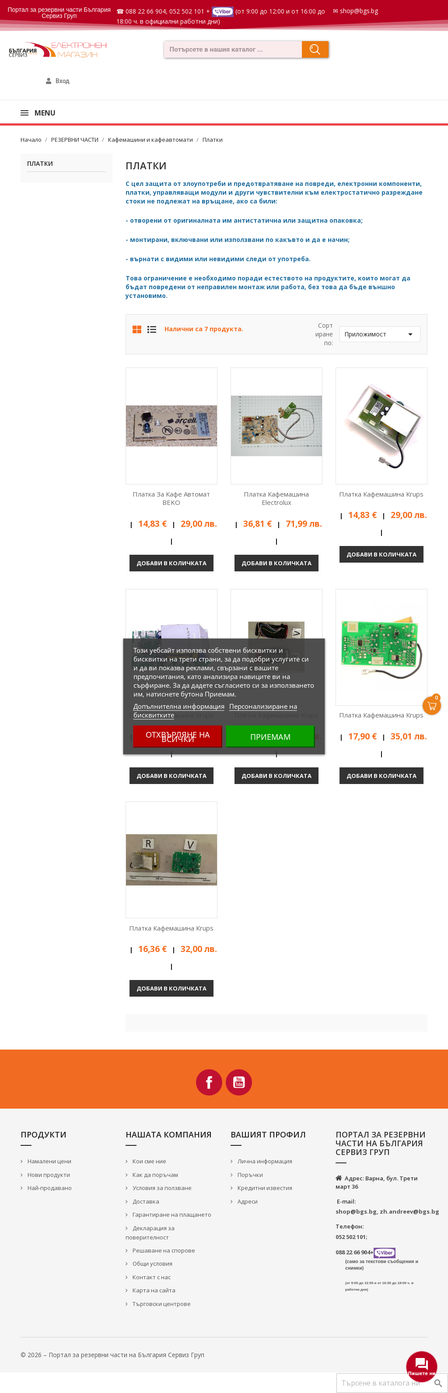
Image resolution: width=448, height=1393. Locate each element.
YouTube (239, 1082)
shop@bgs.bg (359, 11)
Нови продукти (48, 1175)
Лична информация (264, 1161)
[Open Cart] (432, 705)
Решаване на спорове (163, 1250)
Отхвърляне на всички (178, 736)
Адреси (247, 1201)
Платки (40, 164)
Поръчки (249, 1175)
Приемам (270, 737)
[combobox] (230, 49)
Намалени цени (48, 1161)
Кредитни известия (264, 1188)
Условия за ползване (161, 1188)
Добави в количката (171, 563)
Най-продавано (49, 1188)
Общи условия (151, 1263)
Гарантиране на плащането (171, 1214)
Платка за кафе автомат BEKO (171, 498)
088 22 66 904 (146, 11)
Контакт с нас (151, 1277)
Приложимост (380, 334)
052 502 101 (186, 11)
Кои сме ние (148, 1161)
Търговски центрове (161, 1304)
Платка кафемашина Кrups (381, 494)
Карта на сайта (153, 1290)
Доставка (145, 1201)
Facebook (209, 1082)
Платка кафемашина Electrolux (276, 498)
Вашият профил (268, 1134)
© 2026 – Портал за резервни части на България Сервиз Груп (112, 1355)
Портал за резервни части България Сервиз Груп (59, 12)
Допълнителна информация (178, 706)
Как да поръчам (154, 1175)
